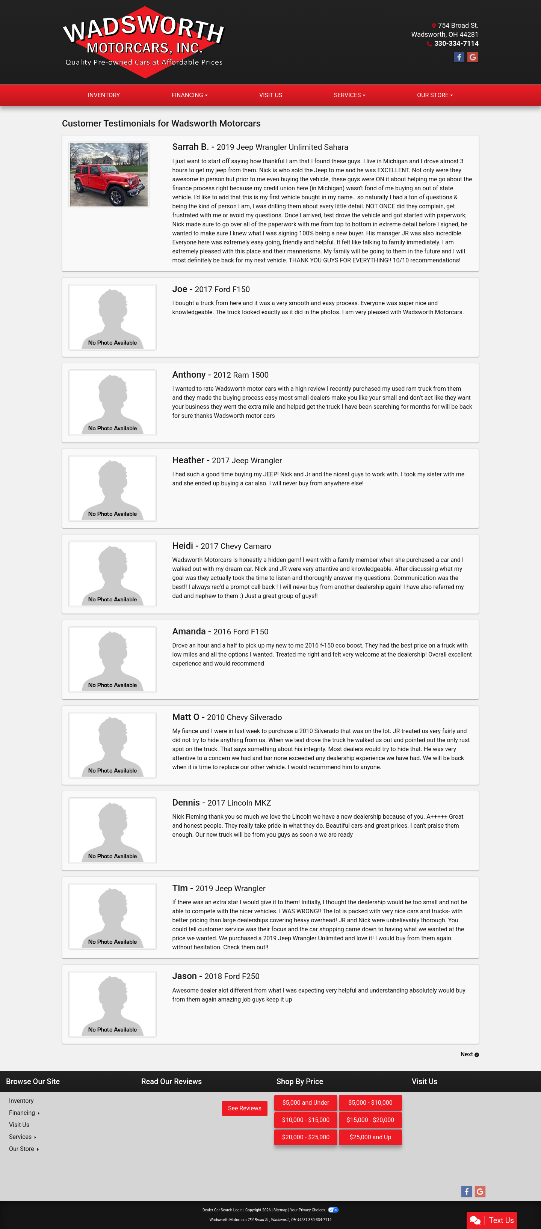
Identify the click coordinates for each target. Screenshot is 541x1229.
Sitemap (280, 1210)
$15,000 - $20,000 (370, 1120)
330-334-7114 (457, 43)
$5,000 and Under (306, 1102)
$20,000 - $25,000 (306, 1137)
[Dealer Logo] (143, 42)
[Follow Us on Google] (472, 57)
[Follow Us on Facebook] (459, 57)
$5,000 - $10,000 (370, 1102)
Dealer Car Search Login (222, 1210)
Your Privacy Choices (314, 1210)
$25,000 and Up (370, 1137)
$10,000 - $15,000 (306, 1120)
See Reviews (244, 1108)
